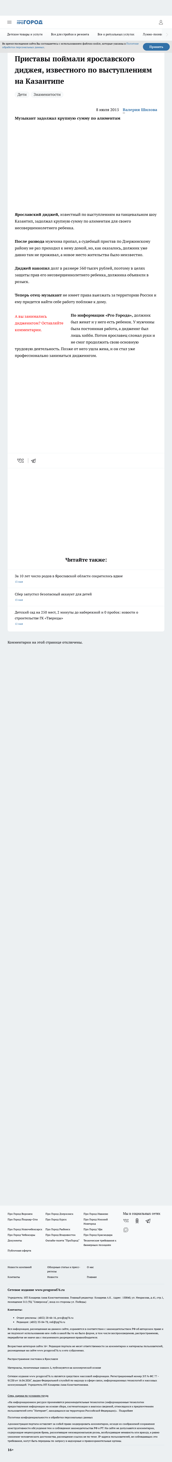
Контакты (14, 1277)
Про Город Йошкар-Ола (23, 1219)
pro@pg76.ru (65, 1317)
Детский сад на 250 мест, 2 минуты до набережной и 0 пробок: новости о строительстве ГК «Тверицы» (86, 618)
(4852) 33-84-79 (39, 1322)
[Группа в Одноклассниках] (137, 1220)
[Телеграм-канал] (148, 1220)
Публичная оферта (19, 1250)
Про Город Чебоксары (21, 1235)
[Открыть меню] (9, 22)
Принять (156, 47)
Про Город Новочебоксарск (25, 1229)
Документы (15, 1240)
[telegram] (34, 460)
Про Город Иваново (96, 1213)
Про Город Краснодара (98, 1235)
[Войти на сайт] (160, 22)
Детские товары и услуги (25, 34)
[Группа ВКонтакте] (125, 1220)
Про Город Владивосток (60, 1235)
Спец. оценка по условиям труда (28, 1395)
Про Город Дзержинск (59, 1213)
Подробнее (126, 1410)
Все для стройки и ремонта (70, 34)
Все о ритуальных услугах (116, 34)
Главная (92, 1277)
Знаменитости (47, 94)
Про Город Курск (56, 1219)
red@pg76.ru (57, 1322)
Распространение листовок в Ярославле (33, 1359)
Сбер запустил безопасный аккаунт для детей (86, 597)
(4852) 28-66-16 (47, 1317)
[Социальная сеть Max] (125, 1229)
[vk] (21, 460)
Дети (22, 94)
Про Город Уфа (93, 1229)
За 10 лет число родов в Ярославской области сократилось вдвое (86, 579)
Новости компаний (20, 1267)
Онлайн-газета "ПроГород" (62, 1240)
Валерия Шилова (140, 109)
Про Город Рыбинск (57, 1229)
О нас (90, 1267)
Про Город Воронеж (20, 1213)
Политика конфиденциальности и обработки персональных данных (50, 1417)
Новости (52, 1277)
